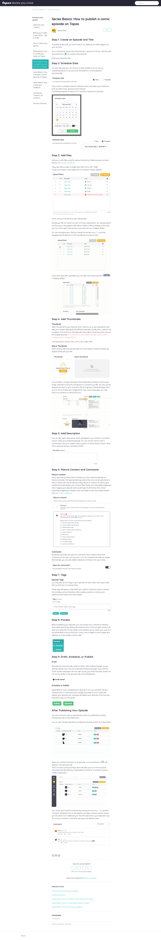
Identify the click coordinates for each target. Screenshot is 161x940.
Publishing (41, 9)
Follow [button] (107, 30)
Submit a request (90, 878)
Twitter (56, 855)
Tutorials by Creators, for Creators (38, 95)
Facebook (53, 855)
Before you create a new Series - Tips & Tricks (40, 35)
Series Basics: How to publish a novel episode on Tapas (40, 74)
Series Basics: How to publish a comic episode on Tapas (40, 64)
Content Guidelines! (67, 163)
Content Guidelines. (65, 493)
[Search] (147, 3)
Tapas (34, 9)
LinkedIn (59, 855)
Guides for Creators (53, 9)
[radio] (76, 867)
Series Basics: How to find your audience (40, 85)
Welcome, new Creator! (38, 26)
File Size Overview (40, 103)
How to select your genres (40, 44)
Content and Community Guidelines (65, 891)
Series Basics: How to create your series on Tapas (40, 53)
